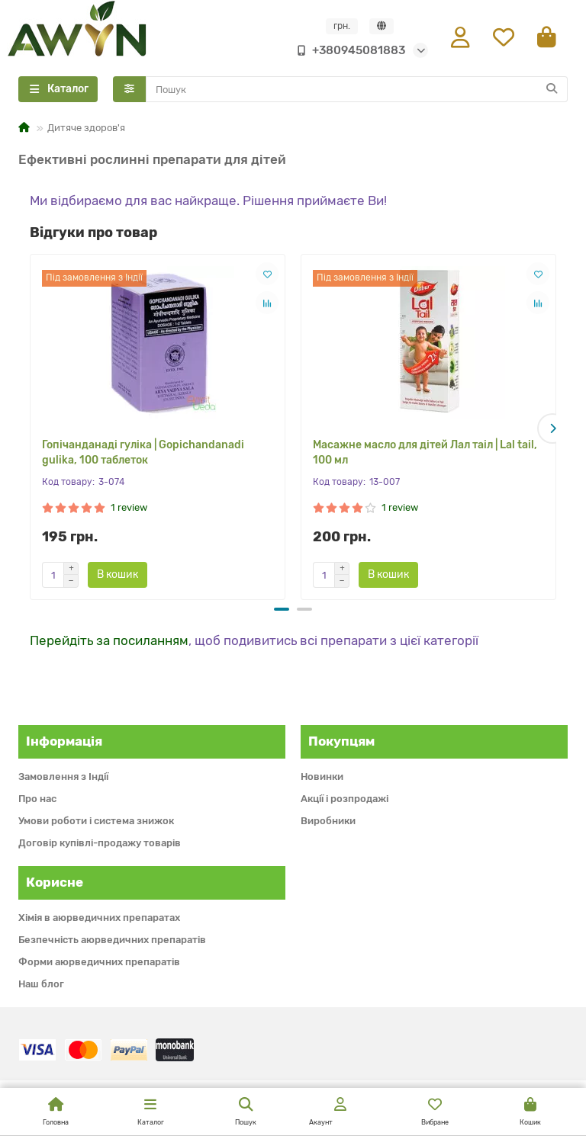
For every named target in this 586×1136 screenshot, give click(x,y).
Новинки (322, 776)
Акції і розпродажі (344, 798)
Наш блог (41, 984)
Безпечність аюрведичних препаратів (112, 939)
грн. (341, 26)
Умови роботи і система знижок (96, 820)
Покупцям (341, 741)
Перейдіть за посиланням (109, 640)
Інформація (64, 741)
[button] (552, 429)
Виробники (328, 820)
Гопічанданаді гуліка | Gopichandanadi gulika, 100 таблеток (143, 455)
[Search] (357, 91)
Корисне (54, 882)
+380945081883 (348, 51)
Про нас (37, 798)
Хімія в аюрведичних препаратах (99, 917)
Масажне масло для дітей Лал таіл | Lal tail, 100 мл (425, 455)
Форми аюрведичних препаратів (99, 962)
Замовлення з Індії (63, 776)
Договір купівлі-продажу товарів (99, 843)
